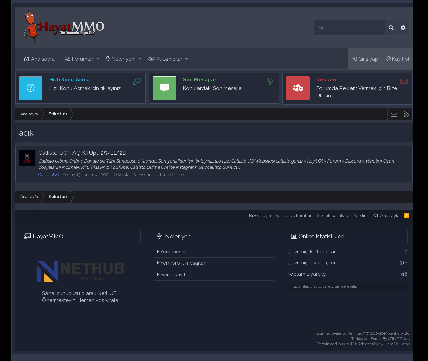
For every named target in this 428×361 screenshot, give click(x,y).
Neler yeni (123, 59)
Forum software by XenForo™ (362, 333)
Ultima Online (169, 174)
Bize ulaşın (260, 215)
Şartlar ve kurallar (294, 215)
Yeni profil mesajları (183, 263)
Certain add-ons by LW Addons (364, 344)
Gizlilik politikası (333, 215)
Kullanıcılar (169, 59)
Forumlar (82, 59)
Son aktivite (174, 275)
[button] (98, 59)
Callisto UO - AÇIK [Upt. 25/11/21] (82, 152)
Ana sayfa (43, 59)
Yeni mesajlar (175, 252)
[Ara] (349, 27)
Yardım (361, 215)
